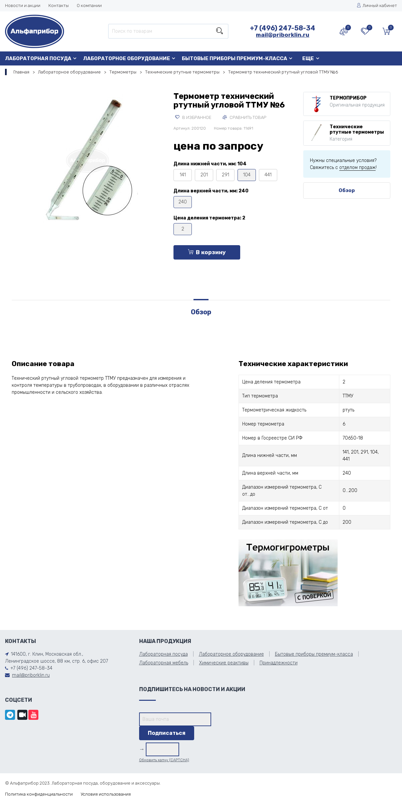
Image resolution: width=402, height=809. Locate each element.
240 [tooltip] (182, 202)
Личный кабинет (377, 5)
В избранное (193, 117)
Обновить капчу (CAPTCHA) (164, 760)
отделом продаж (357, 167)
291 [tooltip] (225, 175)
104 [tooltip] (247, 175)
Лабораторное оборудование (126, 58)
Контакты (58, 5)
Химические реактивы (224, 663)
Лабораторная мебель (163, 663)
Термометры (122, 71)
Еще (308, 58)
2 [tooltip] (182, 229)
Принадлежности (279, 663)
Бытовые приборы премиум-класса (234, 58)
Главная (21, 71)
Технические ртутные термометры (182, 71)
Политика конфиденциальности (39, 794)
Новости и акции (22, 5)
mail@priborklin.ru (282, 34)
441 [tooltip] (268, 175)
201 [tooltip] (204, 175)
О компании (89, 5)
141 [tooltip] (183, 175)
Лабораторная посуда (38, 58)
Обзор (347, 190)
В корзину (207, 252)
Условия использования (106, 794)
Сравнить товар (244, 117)
